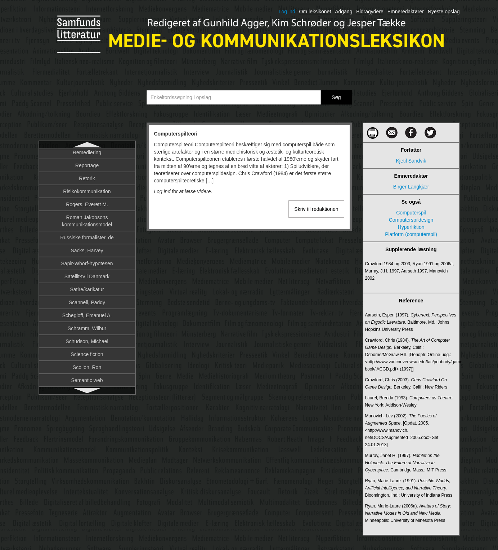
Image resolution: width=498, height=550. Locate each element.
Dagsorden (87, 338)
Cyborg (87, 299)
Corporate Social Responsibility (87, 221)
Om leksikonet (315, 11)
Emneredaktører (405, 11)
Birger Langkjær (411, 187)
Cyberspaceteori (87, 286)
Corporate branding (87, 195)
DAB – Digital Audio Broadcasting (87, 312)
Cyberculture (87, 273)
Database (87, 364)
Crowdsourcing (87, 247)
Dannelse (87, 351)
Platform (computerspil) (411, 234)
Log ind (287, 11)
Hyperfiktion (411, 227)
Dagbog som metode (87, 325)
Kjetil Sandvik (411, 161)
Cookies (87, 182)
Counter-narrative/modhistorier (87, 234)
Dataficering (86, 377)
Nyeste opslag (444, 11)
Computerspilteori (87, 156)
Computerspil (411, 213)
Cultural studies (86, 260)
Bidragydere (369, 11)
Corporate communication (87, 208)
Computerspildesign (411, 220)
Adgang (343, 11)
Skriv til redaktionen (316, 209)
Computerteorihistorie (87, 169)
